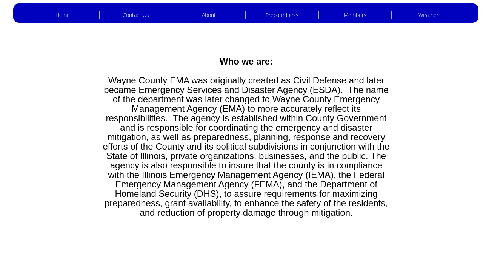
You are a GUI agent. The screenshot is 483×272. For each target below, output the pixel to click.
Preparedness (282, 15)
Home (62, 15)
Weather (428, 15)
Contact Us (136, 15)
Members (355, 15)
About (209, 15)
